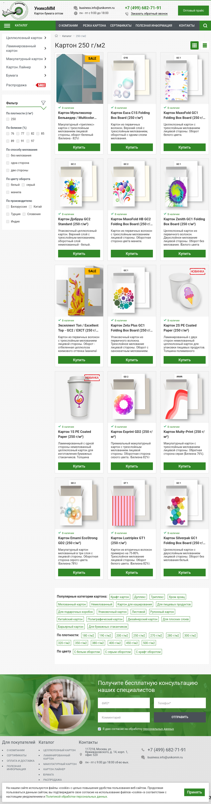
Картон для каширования (134, 604)
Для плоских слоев (176, 619)
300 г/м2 (190, 635)
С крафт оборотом (148, 652)
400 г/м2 (115, 643)
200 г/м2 (122, 635)
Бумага (12, 75)
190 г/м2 (105, 635)
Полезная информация (16, 768)
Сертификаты (16, 755)
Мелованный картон (72, 604)
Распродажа (16, 85)
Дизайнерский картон (142, 619)
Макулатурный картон (24, 59)
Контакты (187, 25)
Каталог (67, 36)
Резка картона (94, 25)
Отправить (179, 717)
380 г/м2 (98, 643)
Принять (194, 792)
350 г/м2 (81, 643)
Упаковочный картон (112, 611)
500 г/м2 (149, 643)
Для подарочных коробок (75, 611)
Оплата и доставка (20, 760)
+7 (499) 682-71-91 (167, 750)
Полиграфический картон (105, 619)
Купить (79, 147)
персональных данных (158, 729)
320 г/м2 (64, 643)
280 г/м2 (173, 635)
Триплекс (157, 597)
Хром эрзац (177, 597)
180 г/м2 (88, 635)
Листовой (138, 611)
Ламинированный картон (21, 48)
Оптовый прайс (193, 10)
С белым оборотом (87, 652)
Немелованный (101, 604)
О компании (68, 25)
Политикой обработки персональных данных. (77, 796)
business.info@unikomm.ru (165, 757)
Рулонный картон (162, 611)
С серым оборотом (118, 652)
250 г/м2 (139, 635)
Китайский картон (70, 619)
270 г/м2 (156, 635)
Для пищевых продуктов (174, 604)
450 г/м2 (132, 643)
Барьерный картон (70, 626)
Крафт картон (120, 597)
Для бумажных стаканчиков (108, 626)
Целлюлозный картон (24, 38)
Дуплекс (140, 597)
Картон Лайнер (18, 67)
